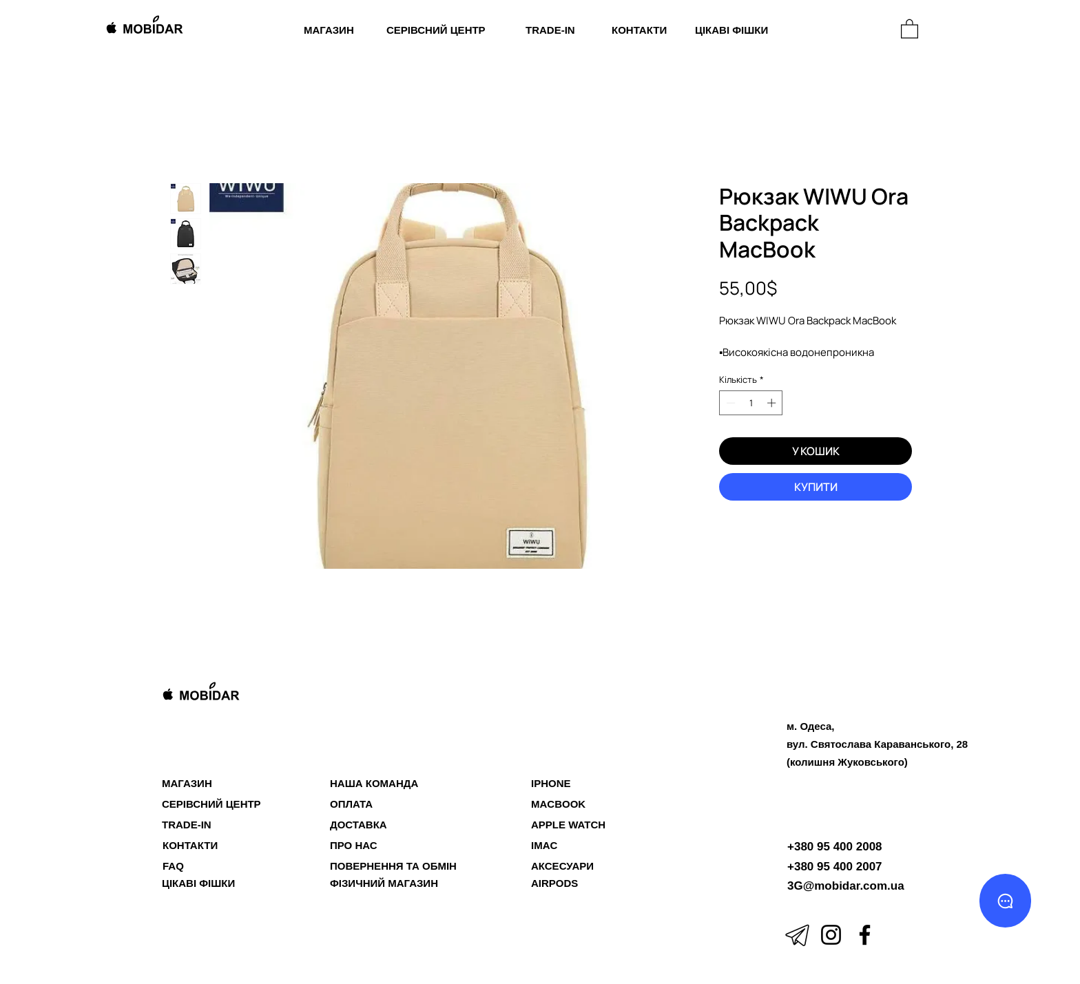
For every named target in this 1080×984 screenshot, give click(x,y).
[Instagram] (831, 934)
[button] (909, 28)
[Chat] (1005, 901)
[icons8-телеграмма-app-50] (797, 934)
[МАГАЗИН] (828, 30)
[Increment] (773, 403)
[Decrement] (729, 403)
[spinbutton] (751, 403)
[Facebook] (864, 934)
